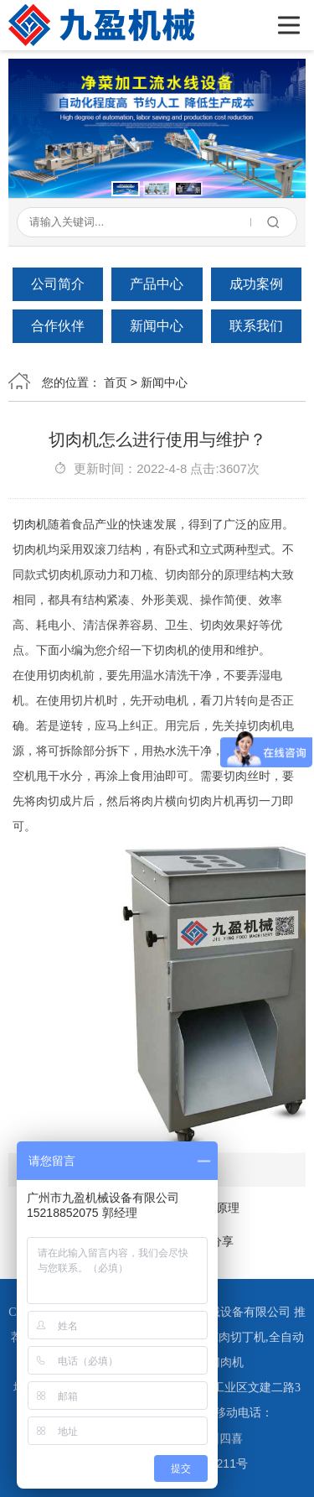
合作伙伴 (58, 326)
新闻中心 (156, 326)
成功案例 (256, 284)
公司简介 (58, 284)
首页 (115, 382)
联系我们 (256, 326)
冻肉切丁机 (236, 1337)
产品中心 (156, 284)
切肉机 (30, 524)
